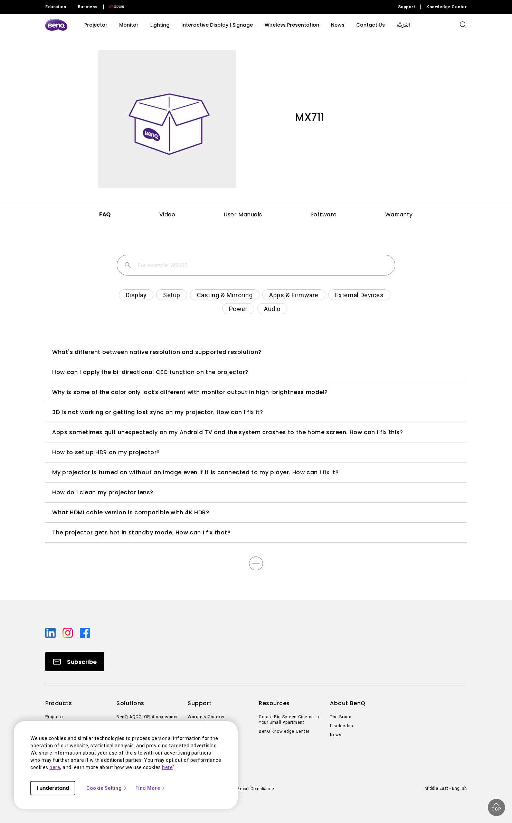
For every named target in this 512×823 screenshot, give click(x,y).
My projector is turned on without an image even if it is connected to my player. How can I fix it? (195, 472)
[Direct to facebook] (85, 632)
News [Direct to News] (335, 734)
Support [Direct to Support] (406, 6)
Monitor (129, 24)
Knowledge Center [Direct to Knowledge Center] (446, 6)
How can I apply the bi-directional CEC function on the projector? (150, 372)
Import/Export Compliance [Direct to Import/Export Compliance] (248, 788)
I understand (53, 788)
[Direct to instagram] (68, 632)
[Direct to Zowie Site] (114, 7)
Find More (150, 788)
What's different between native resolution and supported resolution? (157, 352)
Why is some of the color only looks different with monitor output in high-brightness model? (190, 392)
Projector (95, 24)
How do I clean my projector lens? (102, 492)
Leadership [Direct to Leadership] (341, 725)
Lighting (160, 24)
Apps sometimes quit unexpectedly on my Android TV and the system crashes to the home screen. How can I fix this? (227, 432)
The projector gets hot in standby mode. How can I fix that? (141, 532)
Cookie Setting (106, 788)
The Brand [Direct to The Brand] (340, 716)
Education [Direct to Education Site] (55, 6)
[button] (496, 807)
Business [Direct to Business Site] (88, 6)
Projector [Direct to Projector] (54, 716)
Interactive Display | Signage (217, 24)
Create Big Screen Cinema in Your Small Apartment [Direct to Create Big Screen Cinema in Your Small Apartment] (289, 719)
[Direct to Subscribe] (74, 661)
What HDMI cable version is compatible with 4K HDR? (130, 512)
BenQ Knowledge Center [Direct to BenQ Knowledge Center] (284, 731)
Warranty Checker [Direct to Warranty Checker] (206, 716)
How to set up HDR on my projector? (106, 452)
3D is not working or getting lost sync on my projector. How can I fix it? (157, 412)
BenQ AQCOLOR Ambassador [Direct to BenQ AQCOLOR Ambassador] (147, 716)
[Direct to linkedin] (51, 632)
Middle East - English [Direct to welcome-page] (446, 788)
